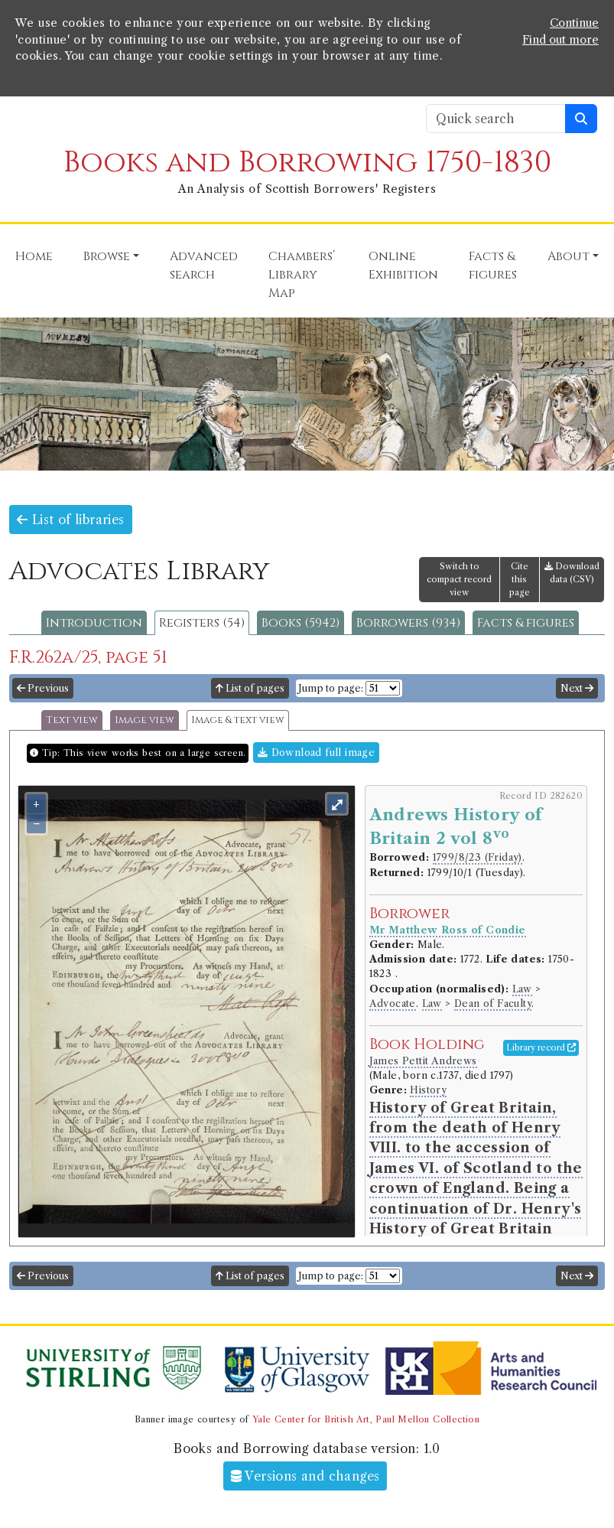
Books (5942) (300, 622)
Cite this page (519, 579)
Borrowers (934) (408, 622)
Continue (574, 23)
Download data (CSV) (571, 573)
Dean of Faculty (492, 1003)
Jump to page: (330, 688)
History (428, 1090)
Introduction (94, 622)
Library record (541, 1047)
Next (576, 688)
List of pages (250, 688)
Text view (72, 720)
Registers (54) (202, 622)
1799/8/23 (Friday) (477, 857)
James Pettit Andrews (423, 1061)
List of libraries (71, 519)
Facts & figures (525, 622)
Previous (43, 688)
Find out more (560, 40)
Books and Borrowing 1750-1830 (307, 162)
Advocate (392, 1003)
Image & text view (237, 720)
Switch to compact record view (459, 579)
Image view (144, 720)
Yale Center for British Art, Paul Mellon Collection (365, 1419)
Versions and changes (305, 1476)
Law (522, 989)
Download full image (316, 752)
